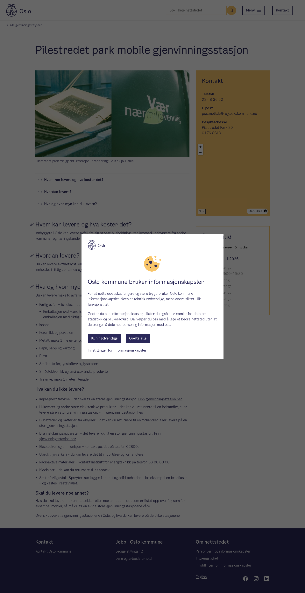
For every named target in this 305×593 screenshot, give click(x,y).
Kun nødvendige (104, 338)
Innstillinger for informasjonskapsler (117, 350)
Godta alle (137, 338)
